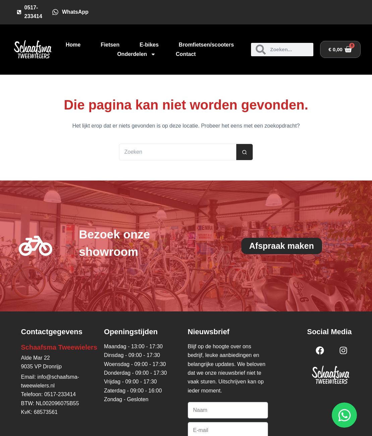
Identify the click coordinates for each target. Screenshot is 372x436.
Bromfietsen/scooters (206, 45)
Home (73, 45)
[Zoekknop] (244, 152)
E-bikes (149, 45)
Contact (186, 54)
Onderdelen (136, 54)
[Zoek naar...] (177, 152)
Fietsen (110, 45)
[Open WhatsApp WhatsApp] (344, 415)
